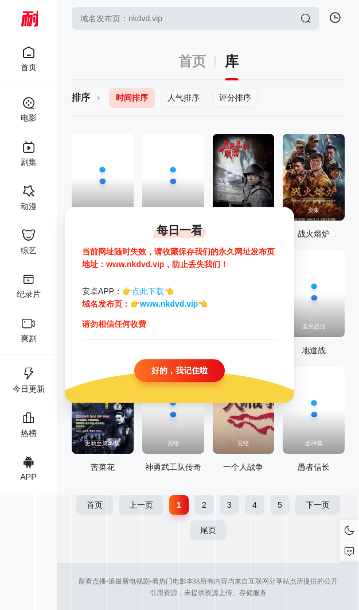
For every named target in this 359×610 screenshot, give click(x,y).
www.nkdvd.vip (169, 304)
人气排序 (183, 97)
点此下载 (148, 291)
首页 (192, 61)
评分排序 (235, 97)
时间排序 (132, 97)
